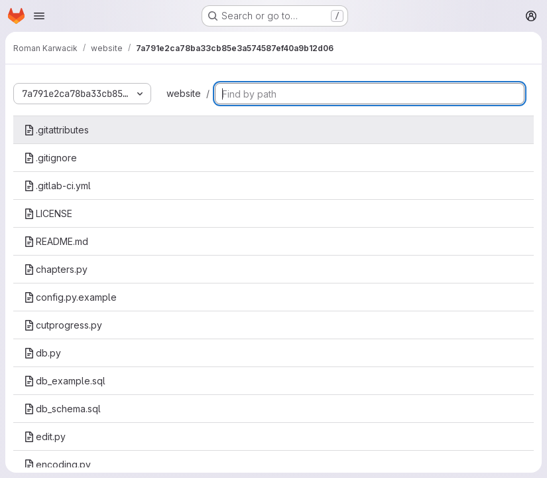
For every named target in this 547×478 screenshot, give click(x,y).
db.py (42, 352)
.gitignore (50, 157)
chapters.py (56, 269)
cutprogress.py (63, 325)
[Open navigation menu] (39, 16)
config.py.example (70, 297)
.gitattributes (56, 129)
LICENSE (48, 213)
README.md (56, 241)
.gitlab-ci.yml (57, 185)
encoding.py (57, 464)
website (183, 93)
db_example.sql (64, 380)
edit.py (45, 436)
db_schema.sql (62, 408)
